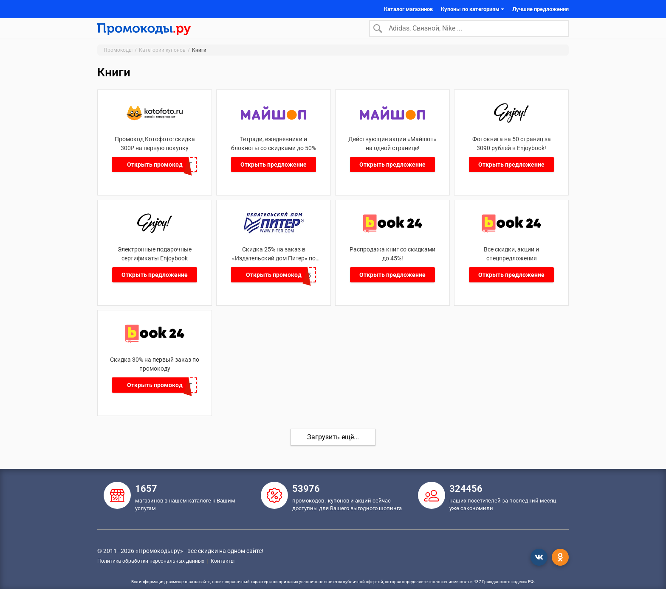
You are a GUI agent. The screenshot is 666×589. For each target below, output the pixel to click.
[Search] (469, 33)
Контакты (222, 561)
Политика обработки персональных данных (150, 561)
